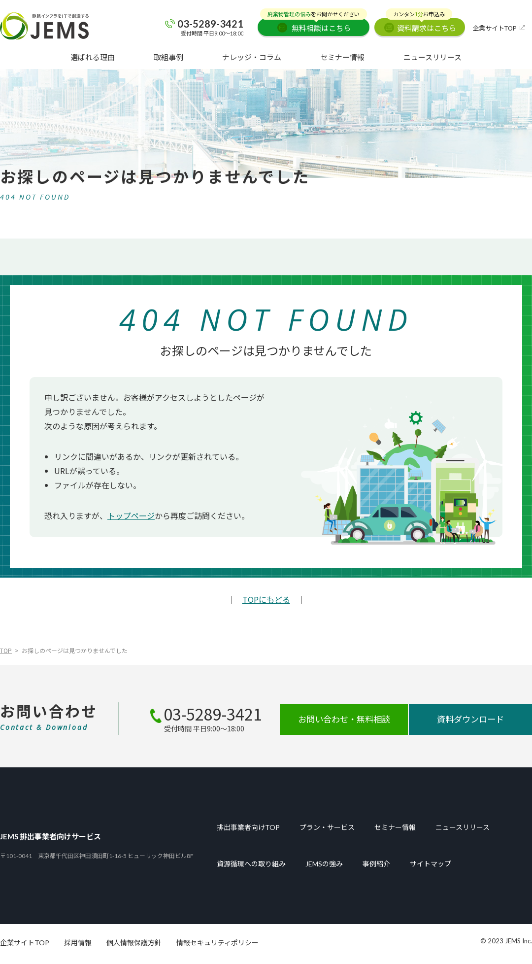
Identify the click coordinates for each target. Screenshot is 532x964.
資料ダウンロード (470, 719)
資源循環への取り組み (251, 864)
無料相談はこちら (313, 25)
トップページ (131, 515)
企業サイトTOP (494, 28)
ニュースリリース (432, 57)
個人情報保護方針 (134, 943)
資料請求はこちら (421, 25)
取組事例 (168, 57)
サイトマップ (430, 864)
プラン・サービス (327, 828)
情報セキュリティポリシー (217, 943)
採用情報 (78, 943)
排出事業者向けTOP (248, 828)
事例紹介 (376, 864)
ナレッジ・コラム (251, 57)
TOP (6, 650)
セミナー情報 (342, 57)
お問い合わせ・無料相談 (344, 719)
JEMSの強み (324, 864)
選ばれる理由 (92, 57)
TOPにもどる (266, 599)
